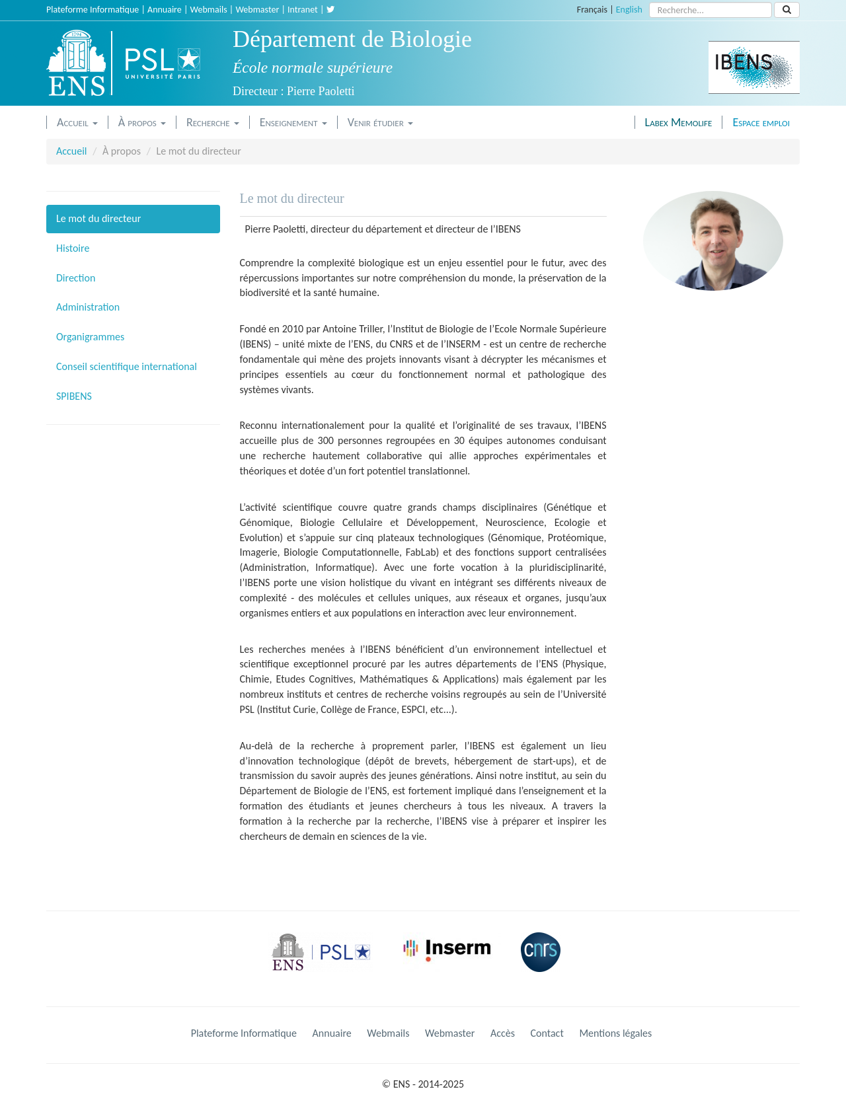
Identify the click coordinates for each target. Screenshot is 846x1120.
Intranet (303, 9)
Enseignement (293, 122)
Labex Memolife (678, 122)
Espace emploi (761, 122)
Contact (547, 1033)
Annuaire (164, 9)
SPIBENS (74, 396)
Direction (75, 278)
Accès (502, 1033)
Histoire (72, 248)
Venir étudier (380, 122)
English (629, 9)
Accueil (77, 122)
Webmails (208, 9)
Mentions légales (615, 1033)
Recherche (212, 122)
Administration (88, 307)
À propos (142, 122)
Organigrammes (90, 336)
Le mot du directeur (98, 218)
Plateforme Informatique (92, 9)
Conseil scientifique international (126, 366)
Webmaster (257, 9)
